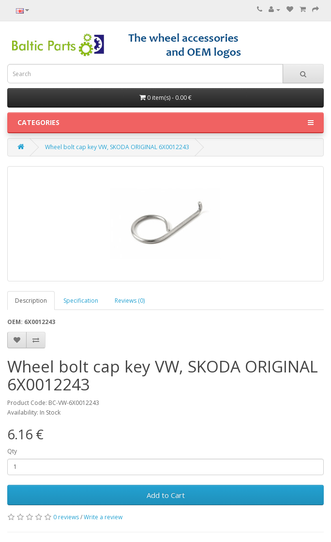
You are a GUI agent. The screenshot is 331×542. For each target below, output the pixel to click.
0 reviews (66, 517)
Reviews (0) (130, 300)
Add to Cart (166, 495)
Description (31, 300)
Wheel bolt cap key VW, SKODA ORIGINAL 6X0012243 (117, 147)
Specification (80, 300)
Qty (12, 451)
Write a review (103, 517)
